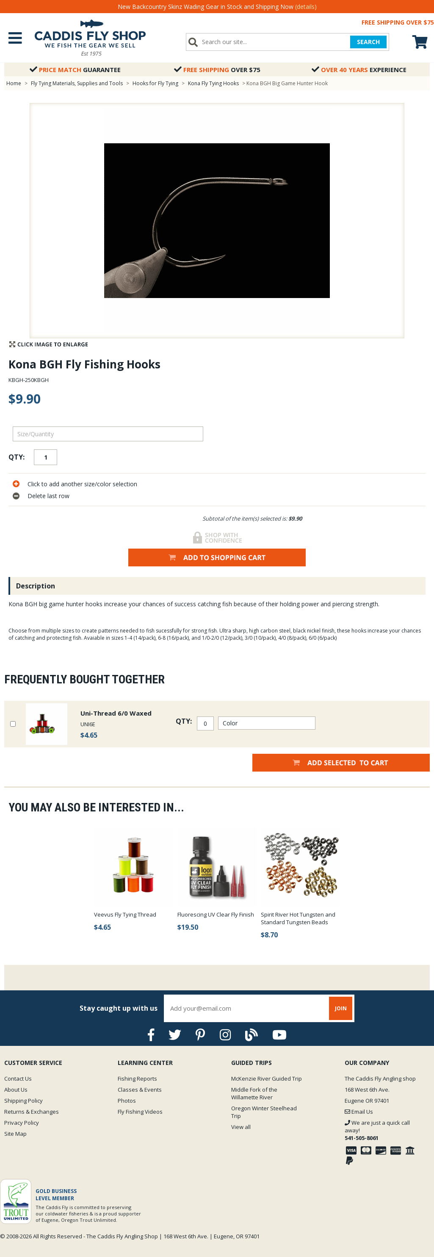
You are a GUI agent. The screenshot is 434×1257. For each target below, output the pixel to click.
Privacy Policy (21, 1122)
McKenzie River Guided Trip (266, 1078)
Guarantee (75, 69)
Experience (359, 69)
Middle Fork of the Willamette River (254, 1093)
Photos (127, 1100)
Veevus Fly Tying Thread (125, 914)
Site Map (15, 1133)
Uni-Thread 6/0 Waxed (116, 713)
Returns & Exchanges (31, 1111)
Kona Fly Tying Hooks (213, 83)
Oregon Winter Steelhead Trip (264, 1112)
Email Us (359, 1111)
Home (13, 83)
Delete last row (48, 496)
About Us (16, 1089)
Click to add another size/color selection (82, 484)
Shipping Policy (23, 1100)
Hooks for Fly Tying (155, 83)
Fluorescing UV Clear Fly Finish (215, 914)
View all (241, 1127)
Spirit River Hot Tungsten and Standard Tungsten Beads (298, 918)
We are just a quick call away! (377, 1130)
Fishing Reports (137, 1078)
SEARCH (368, 42)
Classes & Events (140, 1089)
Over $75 (217, 69)
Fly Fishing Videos (140, 1111)
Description (35, 586)
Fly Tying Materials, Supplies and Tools (77, 83)
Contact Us (18, 1078)
